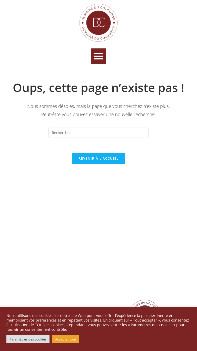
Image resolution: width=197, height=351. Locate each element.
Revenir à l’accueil (98, 158)
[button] (98, 56)
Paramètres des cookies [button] (27, 339)
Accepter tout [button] (65, 339)
